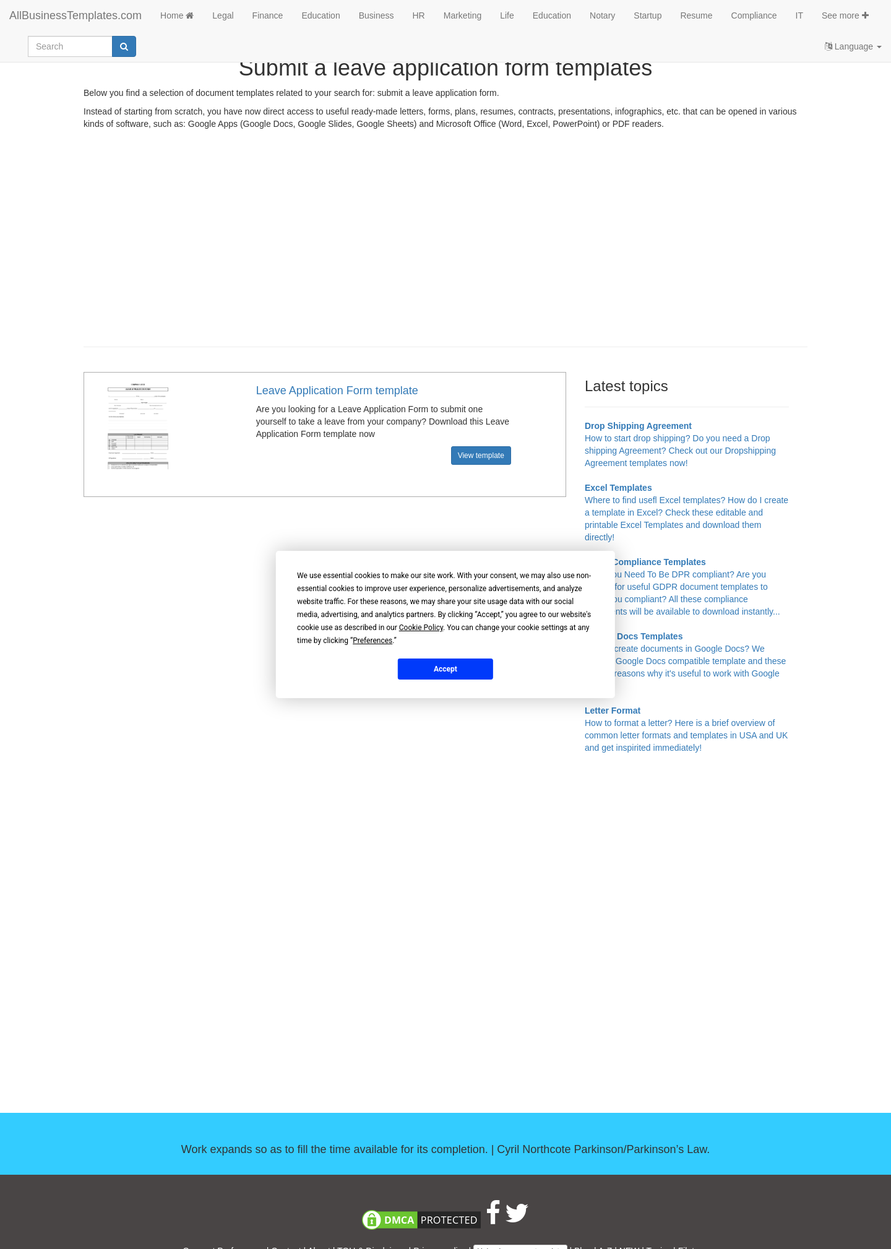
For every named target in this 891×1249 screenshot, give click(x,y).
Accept (445, 668)
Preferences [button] (372, 640)
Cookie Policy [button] (421, 627)
